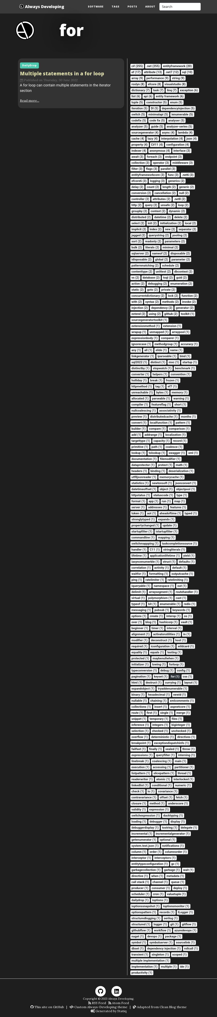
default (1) (179, 568)
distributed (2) (141, 217)
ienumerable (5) (182, 114)
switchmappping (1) (145, 543)
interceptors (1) (164, 858)
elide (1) (161, 350)
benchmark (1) (185, 368)
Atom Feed (118, 1003)
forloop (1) (176, 664)
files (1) (177, 719)
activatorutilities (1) (166, 634)
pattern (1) (183, 422)
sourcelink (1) (185, 942)
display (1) (177, 821)
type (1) (182, 495)
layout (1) (190, 682)
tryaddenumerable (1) (172, 688)
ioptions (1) (160, 900)
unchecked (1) (181, 731)
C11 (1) (155, 549)
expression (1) (159, 809)
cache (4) (138, 138)
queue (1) (177, 882)
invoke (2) (189, 302)
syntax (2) (152, 302)
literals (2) (152, 247)
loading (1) (139, 821)
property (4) (140, 144)
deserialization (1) (181, 471)
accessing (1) (162, 767)
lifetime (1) (139, 555)
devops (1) (154, 936)
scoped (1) (179, 954)
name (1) (176, 350)
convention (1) (180, 374)
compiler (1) (140, 404)
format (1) (138, 501)
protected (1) (140, 658)
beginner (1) (140, 628)
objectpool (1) (185, 489)
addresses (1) (157, 507)
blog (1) (150, 622)
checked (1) (160, 731)
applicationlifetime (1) (165, 555)
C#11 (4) (157, 144)
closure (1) (139, 803)
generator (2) (184, 308)
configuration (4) (177, 144)
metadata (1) (175, 876)
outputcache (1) (182, 574)
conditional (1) (162, 785)
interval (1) (174, 628)
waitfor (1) (139, 574)
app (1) (153, 501)
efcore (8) (154, 84)
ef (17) (136, 72)
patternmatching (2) (145, 265)
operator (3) (161, 163)
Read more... (29, 101)
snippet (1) (139, 719)
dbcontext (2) (183, 271)
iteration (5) (139, 108)
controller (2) (140, 199)
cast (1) (181, 598)
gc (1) (175, 864)
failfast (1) (139, 749)
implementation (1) (145, 966)
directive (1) (140, 876)
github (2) (171, 314)
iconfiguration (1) (162, 646)
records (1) (167, 912)
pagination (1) (141, 676)
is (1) (151, 791)
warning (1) (181, 398)
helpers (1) (160, 374)
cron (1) (158, 894)
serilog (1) (171, 918)
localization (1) (175, 435)
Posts (132, 6)
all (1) (148, 350)
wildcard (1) (186, 646)
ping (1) (137, 580)
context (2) (158, 211)
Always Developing (41, 6)
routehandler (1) (187, 592)
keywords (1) (181, 610)
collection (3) (141, 163)
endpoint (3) (173, 157)
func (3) (173, 175)
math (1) (181, 465)
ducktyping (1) (173, 815)
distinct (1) (158, 362)
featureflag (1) (161, 404)
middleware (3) (182, 163)
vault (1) (186, 622)
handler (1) (139, 549)
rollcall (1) (191, 948)
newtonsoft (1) (162, 483)
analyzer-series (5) (179, 126)
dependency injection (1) (164, 948)
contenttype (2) (142, 271)
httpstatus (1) (141, 495)
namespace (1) (164, 586)
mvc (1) (174, 362)
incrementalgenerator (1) (173, 833)
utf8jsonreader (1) (144, 477)
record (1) (179, 441)
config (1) (183, 670)
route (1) (137, 713)
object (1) (166, 489)
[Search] (180, 6)
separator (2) (187, 229)
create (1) (156, 616)
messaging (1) (141, 610)
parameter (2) (180, 259)
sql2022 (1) (139, 362)
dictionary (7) (141, 90)
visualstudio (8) (175, 84)
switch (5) (138, 114)
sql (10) (187, 72)
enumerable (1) (170, 604)
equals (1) (157, 652)
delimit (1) (138, 592)
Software (96, 6)
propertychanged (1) (145, 525)
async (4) (168, 132)
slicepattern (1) (164, 773)
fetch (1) (181, 797)
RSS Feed (97, 1003)
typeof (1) (138, 604)
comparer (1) (170, 338)
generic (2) (186, 187)
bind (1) (185, 356)
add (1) (136, 435)
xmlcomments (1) (182, 701)
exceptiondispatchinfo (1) (171, 743)
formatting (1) (158, 574)
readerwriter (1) (142, 779)
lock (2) (173, 296)
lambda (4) (185, 132)
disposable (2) (180, 253)
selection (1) (140, 731)
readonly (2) (153, 241)
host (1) (180, 640)
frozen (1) (172, 380)
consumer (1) (161, 888)
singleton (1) (160, 954)
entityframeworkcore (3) (148, 175)
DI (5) (154, 108)
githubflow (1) (141, 930)
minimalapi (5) (158, 114)
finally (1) (155, 749)
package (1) (173, 936)
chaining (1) (158, 701)
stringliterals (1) (174, 549)
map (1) (179, 501)
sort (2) (137, 241)
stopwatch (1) (162, 368)
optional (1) (167, 840)
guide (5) (157, 126)
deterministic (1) (162, 737)
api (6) (148, 96)
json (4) (191, 138)
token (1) (138, 513)
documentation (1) (144, 459)
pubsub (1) (161, 610)
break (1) (156, 380)
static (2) (138, 290)
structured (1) (141, 924)
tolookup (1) (157, 453)
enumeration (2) (181, 283)
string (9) (178, 78)
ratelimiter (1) (154, 580)
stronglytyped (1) (143, 519)
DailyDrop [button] (29, 65)
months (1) (188, 416)
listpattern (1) (141, 773)
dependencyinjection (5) (178, 108)
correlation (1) (141, 568)
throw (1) (188, 749)
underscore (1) (178, 803)
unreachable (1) (142, 392)
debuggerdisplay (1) (145, 827)
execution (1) (141, 767)
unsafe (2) (167, 205)
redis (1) (189, 604)
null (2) (184, 193)
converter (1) (140, 374)
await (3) (137, 157)
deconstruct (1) (161, 640)
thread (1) (184, 773)
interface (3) (181, 151)
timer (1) (157, 628)
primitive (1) (140, 447)
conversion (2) (141, 193)
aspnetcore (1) (180, 707)
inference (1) (140, 725)
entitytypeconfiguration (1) (150, 864)
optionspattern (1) (144, 912)
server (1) (138, 507)
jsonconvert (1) (185, 483)
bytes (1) (162, 392)
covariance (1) (167, 791)
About (150, 6)
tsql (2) (168, 277)
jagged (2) (138, 235)
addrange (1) (153, 435)
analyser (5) (176, 120)
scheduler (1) (141, 894)
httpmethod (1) (142, 386)
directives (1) (186, 737)
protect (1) (165, 465)
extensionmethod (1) (146, 326)
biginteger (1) (180, 725)
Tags (115, 6)
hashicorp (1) (168, 622)
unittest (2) (163, 271)
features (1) (178, 507)
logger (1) (160, 924)
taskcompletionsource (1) (179, 543)
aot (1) (151, 513)
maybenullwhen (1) (166, 658)
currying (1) (173, 682)
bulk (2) (137, 247)
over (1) (137, 622)
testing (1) (174, 652)
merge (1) (183, 713)
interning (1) (186, 755)
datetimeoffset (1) (144, 489)
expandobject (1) (143, 688)
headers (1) (139, 471)
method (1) (157, 803)
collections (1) (141, 707)
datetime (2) (162, 217)
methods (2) (170, 302)
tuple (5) (137, 102)
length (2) (168, 187)
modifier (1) (139, 640)
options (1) (139, 616)
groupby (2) (139, 211)
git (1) (174, 924)
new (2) (170, 229)
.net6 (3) (187, 175)
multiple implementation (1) (150, 960)
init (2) (152, 223)
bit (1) (152, 604)
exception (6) (189, 90)
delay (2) (137, 187)
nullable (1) (139, 701)
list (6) (136, 96)
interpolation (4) (172, 138)
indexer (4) (139, 151)
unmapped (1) (159, 332)
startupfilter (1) (142, 531)
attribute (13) (153, 72)
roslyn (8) (138, 84)
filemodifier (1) (170, 459)
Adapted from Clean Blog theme (160, 1007)
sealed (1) (172, 749)
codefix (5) (139, 120)
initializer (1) (140, 664)
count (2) (153, 187)
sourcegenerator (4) (145, 132)
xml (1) (193, 453)
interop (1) (173, 616)
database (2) (151, 277)
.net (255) (153, 66)
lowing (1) (159, 664)
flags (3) (151, 169)
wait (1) (188, 870)
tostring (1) (169, 827)
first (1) (152, 713)
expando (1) (166, 519)
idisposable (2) (142, 259)
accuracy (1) (189, 344)
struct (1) (169, 562)
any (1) (136, 350)
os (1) (188, 616)
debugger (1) (158, 821)
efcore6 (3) (139, 181)
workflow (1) (162, 930)
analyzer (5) (140, 126)
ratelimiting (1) (178, 580)
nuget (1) (138, 936)
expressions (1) (142, 755)
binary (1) (138, 694)
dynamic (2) (177, 211)
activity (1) (161, 568)
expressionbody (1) (145, 338)
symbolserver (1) (160, 942)
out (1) (181, 586)
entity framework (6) (169, 96)
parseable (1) (161, 398)
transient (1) (140, 954)
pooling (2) (179, 235)
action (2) (138, 283)
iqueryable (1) (141, 586)
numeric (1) (183, 785)
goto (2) (152, 290)
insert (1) (160, 707)
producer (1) (140, 888)
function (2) (189, 296)
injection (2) (140, 308)
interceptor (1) (141, 858)
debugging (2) (157, 283)
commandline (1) (143, 537)
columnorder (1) (176, 852)
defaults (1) (186, 562)
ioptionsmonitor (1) (176, 906)
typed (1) (191, 513)
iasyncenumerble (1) (145, 562)
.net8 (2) (179, 199)
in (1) (186, 634)
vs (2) (135, 277)
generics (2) (176, 181)
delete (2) (180, 217)
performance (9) (157, 78)
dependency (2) (161, 308)
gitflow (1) (189, 924)
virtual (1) (138, 598)
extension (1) (172, 326)
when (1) (157, 876)
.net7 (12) (172, 72)
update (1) (170, 525)
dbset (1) (138, 948)
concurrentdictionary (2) (148, 296)
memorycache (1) (172, 477)
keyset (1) (160, 676)
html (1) (137, 682)
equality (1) (139, 652)
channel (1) (160, 882)
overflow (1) (140, 737)
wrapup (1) (139, 332)
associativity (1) (170, 410)
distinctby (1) (141, 368)
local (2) (190, 223)
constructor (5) (156, 102)
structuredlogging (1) (146, 918)
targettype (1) (141, 441)
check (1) (138, 791)
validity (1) (139, 809)
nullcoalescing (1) (144, 410)
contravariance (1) (144, 797)
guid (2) (181, 277)
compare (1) (157, 429)
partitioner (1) (183, 767)
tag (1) (159, 386)
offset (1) (166, 797)
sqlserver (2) (140, 253)
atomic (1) (163, 779)
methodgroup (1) (166, 344)
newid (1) (179, 694)
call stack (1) (140, 882)
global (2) (161, 259)
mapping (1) (166, 537)
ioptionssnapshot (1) (146, 906)
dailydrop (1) (140, 900)
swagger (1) (177, 453)
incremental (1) (142, 833)
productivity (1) (142, 972)
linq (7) (172, 90)
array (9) (137, 78)
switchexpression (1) (146, 815)
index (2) (156, 229)
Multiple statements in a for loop (62, 73)
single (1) (166, 713)
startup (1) (189, 362)
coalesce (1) (174, 447)
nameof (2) (159, 253)
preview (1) (139, 416)
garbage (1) (172, 870)
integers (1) (160, 725)
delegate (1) (189, 827)
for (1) (175, 676)
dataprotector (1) (143, 465)
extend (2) (138, 314)
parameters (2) (175, 241)
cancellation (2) (165, 193)
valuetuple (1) (176, 894)
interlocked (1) (183, 779)
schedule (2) (170, 265)
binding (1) (158, 471)
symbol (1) (139, 942)
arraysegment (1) (160, 592)
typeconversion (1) (144, 670)
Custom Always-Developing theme (98, 1007)
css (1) (187, 676)
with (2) (137, 302)
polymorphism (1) (160, 598)
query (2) (151, 205)
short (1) (180, 404)
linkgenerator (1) (143, 356)
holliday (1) (139, 380)
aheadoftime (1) (170, 513)
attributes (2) (161, 199)
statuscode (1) (163, 495)
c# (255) (137, 66)
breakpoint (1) (141, 743)
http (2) (137, 205)
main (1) (180, 761)
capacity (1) (162, 441)
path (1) (157, 447)
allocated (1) (140, 398)
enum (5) (176, 102)
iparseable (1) (167, 356)
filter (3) (137, 169)
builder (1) (139, 429)
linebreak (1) (140, 761)
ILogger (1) (185, 912)
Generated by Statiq (109, 1011)
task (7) (158, 90)
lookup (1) (138, 453)
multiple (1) (169, 966)
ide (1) (184, 966)
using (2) (155, 314)
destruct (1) (154, 682)
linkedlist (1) (140, 785)
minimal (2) (170, 247)
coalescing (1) (161, 761)
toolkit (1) (187, 314)
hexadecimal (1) (159, 694)
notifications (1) (173, 846)
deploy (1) (180, 888)
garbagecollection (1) (146, 870)
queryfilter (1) (165, 755)
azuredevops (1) (185, 930)
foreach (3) (154, 157)
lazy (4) (153, 138)
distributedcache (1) (164, 416)
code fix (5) (157, 120)
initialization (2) (170, 223)
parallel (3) (168, 169)
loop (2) (183, 205)
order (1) (155, 852)
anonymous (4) (160, 151)
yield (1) (188, 555)
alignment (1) (141, 634)
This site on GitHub (47, 1007)
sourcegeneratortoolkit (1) (149, 320)
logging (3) (157, 181)
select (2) (138, 223)
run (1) (166, 501)
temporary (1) (159, 719)
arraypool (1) (180, 332)
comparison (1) (179, 429)
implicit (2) (139, 229)
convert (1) (139, 422)
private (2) (168, 290)
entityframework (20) (177, 66)
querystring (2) (159, 235)
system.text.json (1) (145, 846)
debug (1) (166, 670)
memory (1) (180, 392)
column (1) (139, 852)
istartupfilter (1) (166, 531)
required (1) (139, 646)
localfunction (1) (161, 422)
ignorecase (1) (141, 344)
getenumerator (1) (144, 840)
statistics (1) (140, 483)
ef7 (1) (172, 386)
